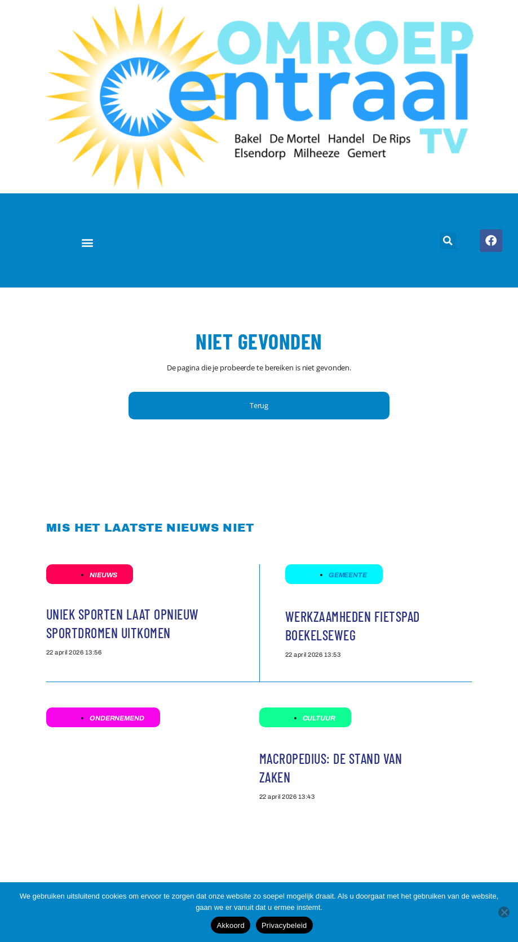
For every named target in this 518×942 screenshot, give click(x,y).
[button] (87, 242)
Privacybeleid (284, 925)
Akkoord (230, 925)
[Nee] (504, 912)
